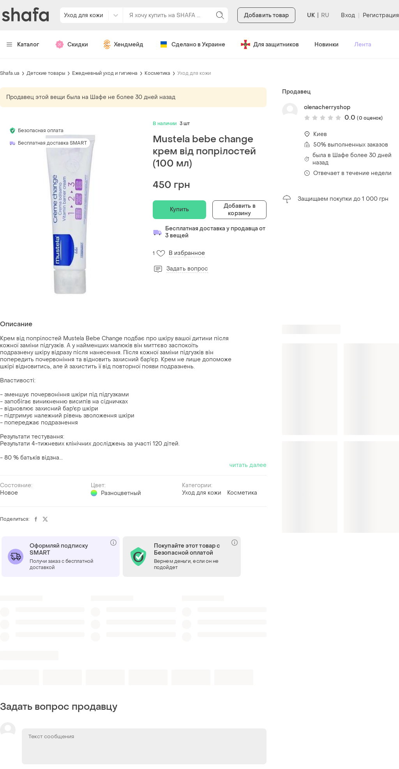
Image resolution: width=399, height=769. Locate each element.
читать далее (248, 465)
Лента (362, 44)
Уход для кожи (194, 73)
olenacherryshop (327, 107)
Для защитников (270, 44)
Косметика (157, 73)
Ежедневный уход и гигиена (105, 73)
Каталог (22, 44)
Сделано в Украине (192, 44)
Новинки (326, 44)
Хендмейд (123, 44)
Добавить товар (266, 15)
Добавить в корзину (240, 209)
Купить (179, 209)
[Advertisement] (340, 264)
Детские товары (45, 73)
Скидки (71, 44)
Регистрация (381, 15)
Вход (348, 15)
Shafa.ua (9, 73)
